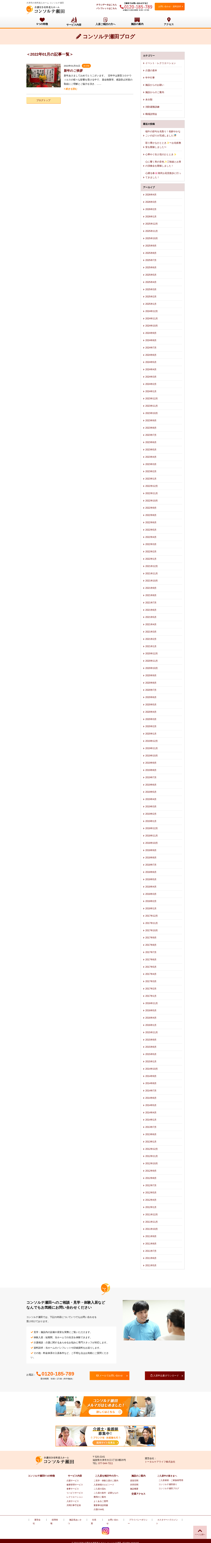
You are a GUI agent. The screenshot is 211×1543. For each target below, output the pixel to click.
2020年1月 (151, 733)
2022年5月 (151, 530)
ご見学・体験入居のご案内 (108, 1480)
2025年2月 (151, 296)
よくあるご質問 (103, 1501)
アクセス (169, 21)
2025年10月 (151, 238)
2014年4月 (151, 1112)
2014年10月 (151, 1069)
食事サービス (72, 1488)
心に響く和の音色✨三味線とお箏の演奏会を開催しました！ (163, 163)
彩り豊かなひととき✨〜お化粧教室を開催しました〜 (163, 145)
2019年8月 (151, 770)
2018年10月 (151, 843)
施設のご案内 (140, 1475)
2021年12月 (151, 566)
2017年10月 (151, 930)
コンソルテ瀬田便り (169, 1484)
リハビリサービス (74, 1492)
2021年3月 (151, 631)
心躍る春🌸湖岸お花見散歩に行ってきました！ (163, 175)
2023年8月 (151, 428)
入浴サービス (72, 1501)
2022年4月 (151, 537)
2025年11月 (151, 231)
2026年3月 (151, 202)
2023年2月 (151, 471)
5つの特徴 (42, 21)
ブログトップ (43, 100)
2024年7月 (151, 347)
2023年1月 (151, 478)
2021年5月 (151, 617)
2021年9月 (151, 588)
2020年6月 (151, 697)
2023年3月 (151, 464)
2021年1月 (151, 646)
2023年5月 (151, 449)
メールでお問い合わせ (111, 1375)
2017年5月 (151, 967)
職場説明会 (151, 114)
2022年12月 (151, 486)
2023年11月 (151, 406)
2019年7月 (151, 777)
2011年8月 (151, 1243)
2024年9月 (151, 333)
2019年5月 (151, 792)
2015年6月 (151, 1047)
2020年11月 (151, 661)
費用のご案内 (102, 1496)
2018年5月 (151, 879)
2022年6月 (151, 522)
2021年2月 (151, 639)
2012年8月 (151, 1178)
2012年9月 (151, 1171)
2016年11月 (151, 1003)
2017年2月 (151, 988)
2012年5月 (151, 1192)
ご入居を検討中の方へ (107, 1475)
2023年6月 (151, 442)
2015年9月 (151, 1039)
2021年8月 (151, 595)
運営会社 (40, 1519)
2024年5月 (151, 362)
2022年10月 (151, 500)
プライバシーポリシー (134, 1519)
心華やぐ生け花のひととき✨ (160, 154)
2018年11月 (151, 835)
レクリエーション (74, 1496)
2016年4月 (151, 1018)
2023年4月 (151, 457)
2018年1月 (151, 908)
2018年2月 (151, 901)
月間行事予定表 (73, 1505)
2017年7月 (151, 952)
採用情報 (56, 1519)
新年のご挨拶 (73, 70)
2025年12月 (151, 223)
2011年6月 (151, 1258)
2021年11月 (151, 573)
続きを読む (70, 89)
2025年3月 (151, 289)
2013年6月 (151, 1134)
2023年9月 (151, 420)
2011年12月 (151, 1214)
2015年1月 (151, 1061)
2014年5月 (151, 1105)
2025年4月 (151, 282)
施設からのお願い (154, 85)
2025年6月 (151, 267)
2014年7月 (151, 1090)
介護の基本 (151, 70)
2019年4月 (151, 799)
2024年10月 (151, 325)
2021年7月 (151, 602)
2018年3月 (151, 894)
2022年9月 (151, 508)
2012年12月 (151, 1149)
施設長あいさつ (75, 1519)
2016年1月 (151, 1025)
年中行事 (150, 77)
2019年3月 (151, 806)
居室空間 (137, 1480)
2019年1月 (151, 821)
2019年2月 (151, 814)
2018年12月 (151, 828)
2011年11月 (151, 1222)
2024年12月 (151, 311)
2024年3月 (151, 377)
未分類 (86, 66)
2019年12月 (151, 741)
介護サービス (72, 1480)
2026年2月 (151, 209)
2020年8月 (151, 683)
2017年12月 (151, 916)
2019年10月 (151, 755)
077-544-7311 (105, 1463)
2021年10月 (151, 580)
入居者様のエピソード (106, 1484)
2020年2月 (151, 726)
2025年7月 (151, 260)
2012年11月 (151, 1156)
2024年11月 (151, 318)
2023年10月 (151, 413)
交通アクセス (140, 1493)
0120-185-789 (58, 1373)
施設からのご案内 (154, 92)
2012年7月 (151, 1185)
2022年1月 (151, 559)
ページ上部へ (200, 1532)
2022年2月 (151, 551)
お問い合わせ (110, 1519)
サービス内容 (74, 21)
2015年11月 (151, 1032)
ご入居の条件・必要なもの (108, 1492)
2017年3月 (151, 981)
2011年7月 (151, 1251)
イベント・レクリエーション (160, 63)
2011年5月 (151, 1265)
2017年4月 (151, 974)
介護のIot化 (101, 1509)
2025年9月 (151, 245)
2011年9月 (151, 1236)
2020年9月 (151, 675)
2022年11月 (151, 493)
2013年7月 (151, 1127)
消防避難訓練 (152, 107)
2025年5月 (151, 275)
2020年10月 (151, 668)
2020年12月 (151, 653)
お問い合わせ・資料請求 (170, 6)
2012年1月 (151, 1207)
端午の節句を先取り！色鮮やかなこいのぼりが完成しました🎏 (163, 133)
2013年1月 (151, 1141)
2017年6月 (151, 959)
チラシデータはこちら (106, 5)
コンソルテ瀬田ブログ (170, 1488)
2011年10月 (151, 1229)
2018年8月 (151, 857)
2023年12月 (151, 398)
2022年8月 (151, 515)
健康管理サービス (74, 1484)
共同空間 (137, 1484)
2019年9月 (151, 763)
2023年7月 (151, 435)
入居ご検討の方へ (105, 22)
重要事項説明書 (103, 1505)
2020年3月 (151, 719)
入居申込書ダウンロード (166, 1375)
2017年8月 (151, 945)
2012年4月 (151, 1200)
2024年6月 (151, 355)
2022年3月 (151, 544)
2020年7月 (151, 690)
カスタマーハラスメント (164, 1519)
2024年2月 (151, 384)
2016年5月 (151, 1010)
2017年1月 (151, 996)
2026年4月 (151, 194)
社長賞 (93, 1519)
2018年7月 (151, 865)
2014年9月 (151, 1076)
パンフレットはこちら (106, 8)
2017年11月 (151, 923)
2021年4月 (151, 624)
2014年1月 (151, 1119)
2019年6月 (151, 784)
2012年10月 (151, 1163)
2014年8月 (151, 1083)
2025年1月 (151, 304)
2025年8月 (151, 253)
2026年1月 (151, 216)
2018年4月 (151, 886)
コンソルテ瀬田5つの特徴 (39, 1475)
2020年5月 (151, 704)
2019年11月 (151, 748)
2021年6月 (151, 610)
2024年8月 (151, 340)
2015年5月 (151, 1054)
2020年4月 (151, 712)
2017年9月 (151, 937)
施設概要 (137, 1488)
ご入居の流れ (102, 1488)
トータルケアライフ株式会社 (160, 1461)
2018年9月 (151, 850)
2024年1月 (151, 391)
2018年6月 (151, 872)
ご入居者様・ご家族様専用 (172, 1480)
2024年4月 (151, 369)
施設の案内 (137, 21)
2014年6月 (151, 1098)
